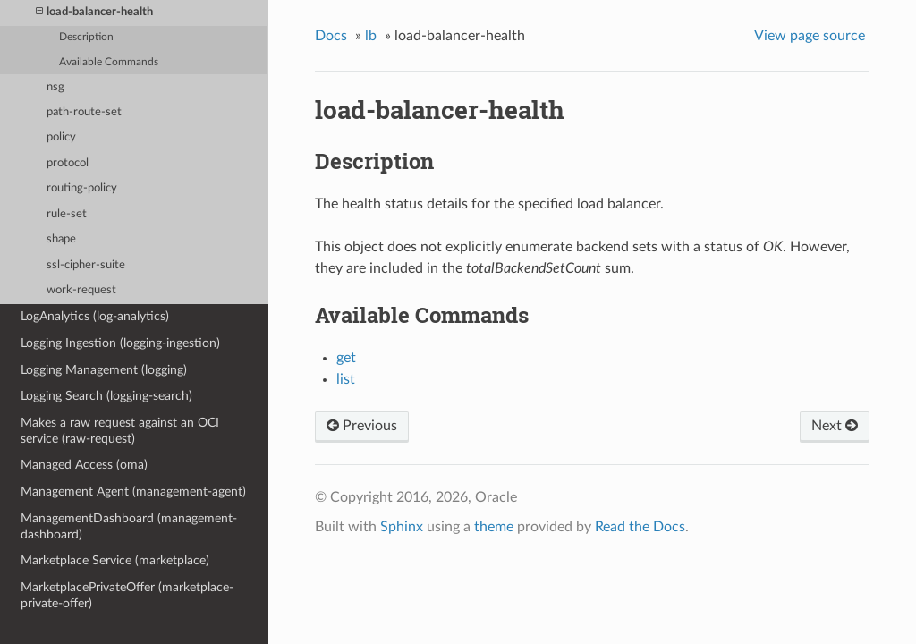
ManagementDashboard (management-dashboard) (129, 526)
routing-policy (82, 188)
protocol (68, 163)
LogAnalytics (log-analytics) (95, 316)
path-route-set (84, 112)
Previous (362, 426)
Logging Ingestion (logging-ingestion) (120, 343)
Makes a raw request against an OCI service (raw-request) (120, 430)
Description (86, 37)
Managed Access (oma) (84, 464)
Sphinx (401, 527)
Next (834, 426)
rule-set (67, 214)
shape (61, 239)
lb (371, 36)
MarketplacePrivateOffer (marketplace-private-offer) (127, 595)
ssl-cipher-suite (86, 265)
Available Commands (108, 62)
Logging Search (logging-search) (106, 395)
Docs (331, 36)
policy (61, 137)
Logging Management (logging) (104, 370)
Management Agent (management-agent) (133, 491)
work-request (81, 290)
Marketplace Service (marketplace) (115, 560)
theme (493, 527)
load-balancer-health (94, 12)
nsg (55, 87)
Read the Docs (640, 527)
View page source (809, 36)
